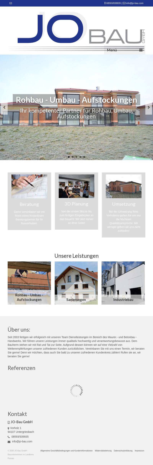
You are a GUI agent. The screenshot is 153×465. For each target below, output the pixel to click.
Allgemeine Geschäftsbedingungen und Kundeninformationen (67, 451)
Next (148, 107)
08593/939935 (113, 3)
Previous (4, 107)
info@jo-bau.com (134, 3)
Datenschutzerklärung (123, 451)
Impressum (139, 451)
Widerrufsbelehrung (103, 451)
